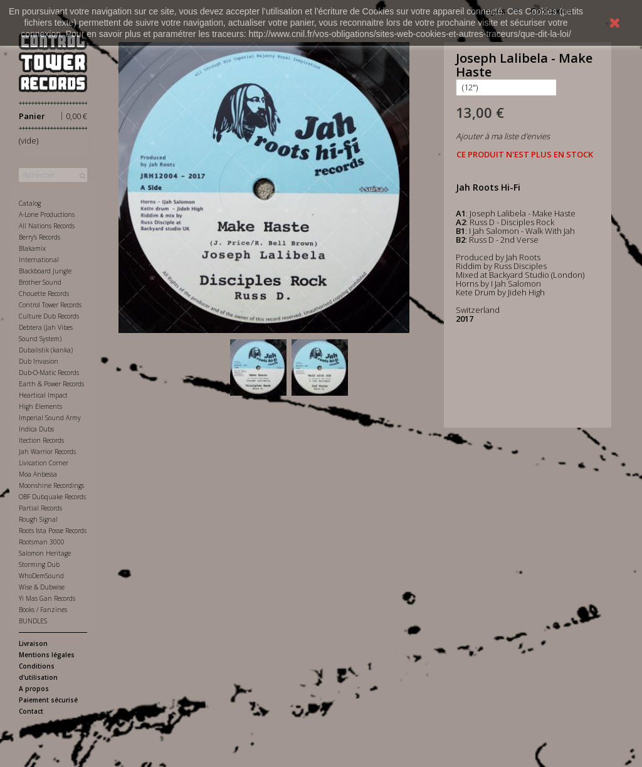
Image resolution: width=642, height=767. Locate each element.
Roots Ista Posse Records (53, 530)
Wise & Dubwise (42, 587)
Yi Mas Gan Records (47, 598)
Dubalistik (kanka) (46, 350)
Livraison (33, 643)
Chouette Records (44, 293)
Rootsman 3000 (42, 541)
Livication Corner (43, 462)
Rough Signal (38, 519)
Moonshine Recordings (51, 485)
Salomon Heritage (45, 553)
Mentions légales (47, 654)
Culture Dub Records (49, 316)
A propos (34, 688)
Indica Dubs (36, 429)
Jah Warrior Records (47, 451)
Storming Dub (39, 564)
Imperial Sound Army (50, 417)
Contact (31, 711)
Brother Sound (40, 282)
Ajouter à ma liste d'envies (503, 136)
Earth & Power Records (51, 383)
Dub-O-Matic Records (49, 372)
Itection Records (41, 440)
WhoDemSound (41, 575)
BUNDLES (33, 620)
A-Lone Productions (47, 214)
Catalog (30, 203)
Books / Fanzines (43, 609)
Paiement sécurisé (48, 700)
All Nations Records (47, 225)
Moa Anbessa (38, 474)
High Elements (40, 406)
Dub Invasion (38, 361)
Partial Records (40, 508)
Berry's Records (39, 237)
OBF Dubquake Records (52, 496)
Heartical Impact (43, 395)
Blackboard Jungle (45, 271)
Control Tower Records (50, 304)
